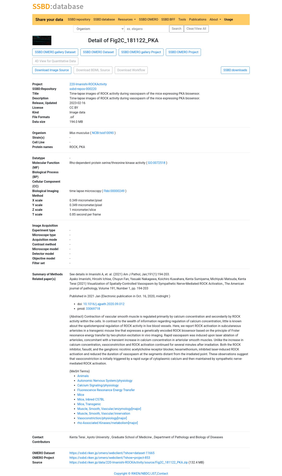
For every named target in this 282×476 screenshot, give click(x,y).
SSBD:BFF (168, 19)
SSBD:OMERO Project (183, 52)
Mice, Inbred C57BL (90, 399)
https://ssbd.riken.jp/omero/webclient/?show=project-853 (110, 458)
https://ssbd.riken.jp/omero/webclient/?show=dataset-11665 (112, 453)
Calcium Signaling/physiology (97, 385)
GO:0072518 (156, 163)
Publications (197, 19)
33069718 (93, 309)
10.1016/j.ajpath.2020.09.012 (104, 304)
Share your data (49, 19)
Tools (182, 19)
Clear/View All (196, 29)
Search (176, 29)
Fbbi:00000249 (114, 191)
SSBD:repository (79, 19)
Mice (80, 395)
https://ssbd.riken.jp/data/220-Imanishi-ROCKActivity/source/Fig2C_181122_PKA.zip (129, 462)
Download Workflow (131, 70)
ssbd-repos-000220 (83, 89)
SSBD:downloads (235, 70)
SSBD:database (104, 19)
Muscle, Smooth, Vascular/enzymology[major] (109, 409)
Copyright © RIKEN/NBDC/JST (135, 473)
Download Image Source (52, 70)
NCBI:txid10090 (103, 133)
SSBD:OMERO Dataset (98, 52)
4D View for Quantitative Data (55, 61)
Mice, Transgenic (89, 404)
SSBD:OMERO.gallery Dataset (55, 52)
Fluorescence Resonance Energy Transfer (106, 390)
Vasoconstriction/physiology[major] (102, 418)
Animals (83, 376)
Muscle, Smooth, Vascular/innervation (103, 413)
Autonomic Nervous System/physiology (104, 381)
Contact (162, 473)
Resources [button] (125, 19)
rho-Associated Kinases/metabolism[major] (107, 423)
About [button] (214, 19)
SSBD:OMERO (148, 19)
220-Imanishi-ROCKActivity (88, 84)
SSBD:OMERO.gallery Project (141, 52)
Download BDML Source (93, 70)
